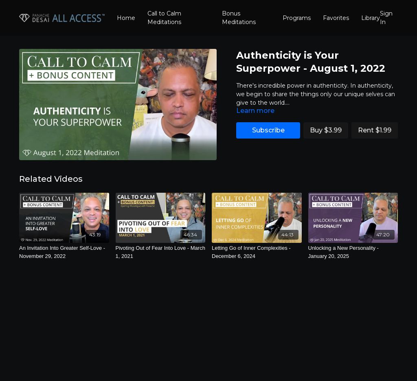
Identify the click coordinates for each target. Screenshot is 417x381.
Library (370, 18)
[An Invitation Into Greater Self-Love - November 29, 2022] (64, 252)
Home (126, 18)
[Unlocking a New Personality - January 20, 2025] (353, 252)
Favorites (336, 18)
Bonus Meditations (239, 18)
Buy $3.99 (326, 130)
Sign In (386, 18)
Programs (297, 18)
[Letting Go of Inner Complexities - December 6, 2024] (257, 252)
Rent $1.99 (374, 130)
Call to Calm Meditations (164, 18)
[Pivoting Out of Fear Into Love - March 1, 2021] (161, 252)
